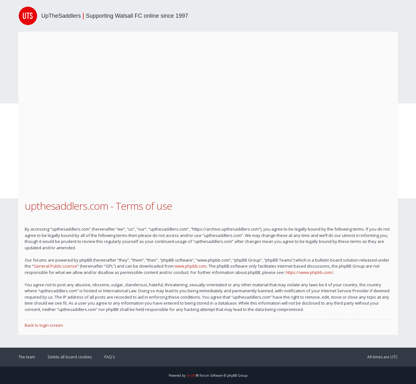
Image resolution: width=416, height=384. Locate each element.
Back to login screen (44, 325)
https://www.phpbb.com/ (309, 272)
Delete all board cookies (70, 357)
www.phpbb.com (191, 266)
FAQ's (109, 357)
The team (26, 357)
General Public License (55, 266)
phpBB (191, 375)
